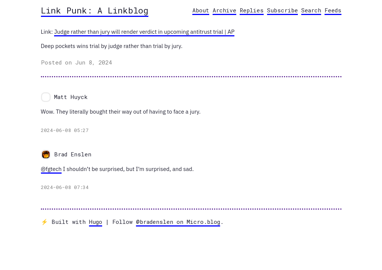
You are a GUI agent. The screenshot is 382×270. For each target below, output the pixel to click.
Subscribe (282, 10)
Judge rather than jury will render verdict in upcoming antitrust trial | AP (144, 31)
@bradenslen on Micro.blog (178, 221)
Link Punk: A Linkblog (94, 10)
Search (311, 10)
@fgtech (51, 168)
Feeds (333, 10)
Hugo (95, 221)
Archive (224, 10)
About (200, 10)
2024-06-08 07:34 (65, 187)
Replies (252, 10)
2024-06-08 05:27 (65, 130)
